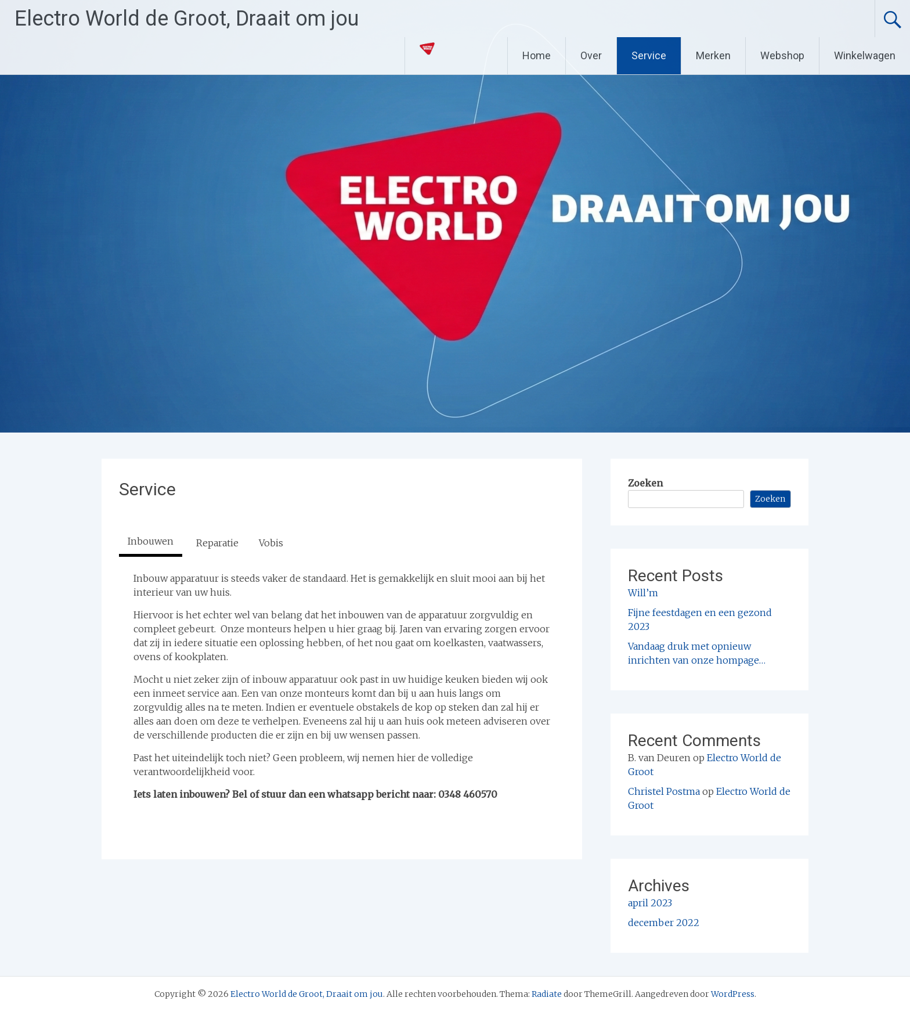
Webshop (782, 55)
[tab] (150, 542)
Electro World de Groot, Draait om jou (187, 18)
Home (536, 55)
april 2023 (650, 903)
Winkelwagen (864, 55)
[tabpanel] (341, 686)
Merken (713, 55)
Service (648, 55)
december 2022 (663, 922)
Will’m (643, 593)
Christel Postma (664, 791)
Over (591, 55)
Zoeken (645, 483)
